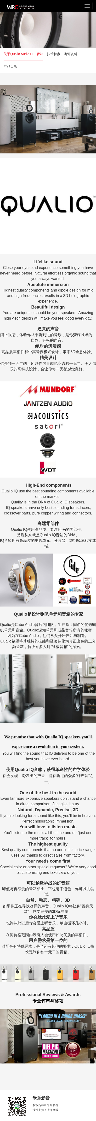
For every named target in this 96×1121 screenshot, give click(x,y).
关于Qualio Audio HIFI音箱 (23, 54)
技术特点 (53, 54)
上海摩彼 (52, 1110)
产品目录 (10, 66)
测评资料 (70, 54)
